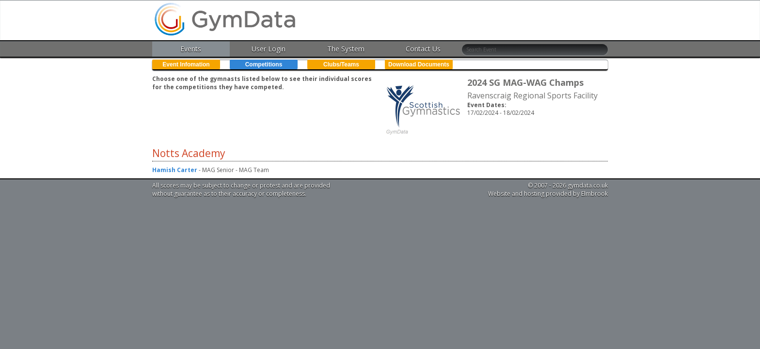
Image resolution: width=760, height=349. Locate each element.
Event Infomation (185, 64)
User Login (268, 48)
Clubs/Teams (341, 64)
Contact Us (423, 48)
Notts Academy (188, 153)
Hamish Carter (174, 170)
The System (345, 48)
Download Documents (418, 64)
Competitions (264, 64)
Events (190, 48)
